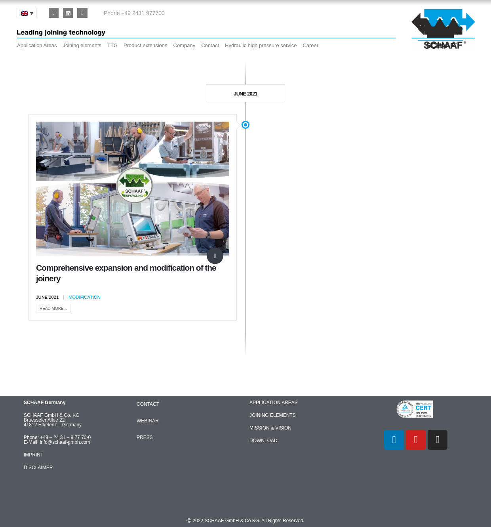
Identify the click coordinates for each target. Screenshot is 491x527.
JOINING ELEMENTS (272, 415)
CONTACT (148, 404)
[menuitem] (26, 13)
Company (184, 45)
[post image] (132, 189)
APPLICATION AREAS (273, 402)
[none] (26, 13)
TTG (112, 45)
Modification (85, 297)
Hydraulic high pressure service (261, 45)
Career (310, 45)
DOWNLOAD (263, 440)
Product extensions (145, 45)
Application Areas (37, 45)
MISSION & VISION (270, 428)
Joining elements (82, 45)
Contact (210, 45)
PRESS (145, 437)
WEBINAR (148, 421)
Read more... (53, 308)
